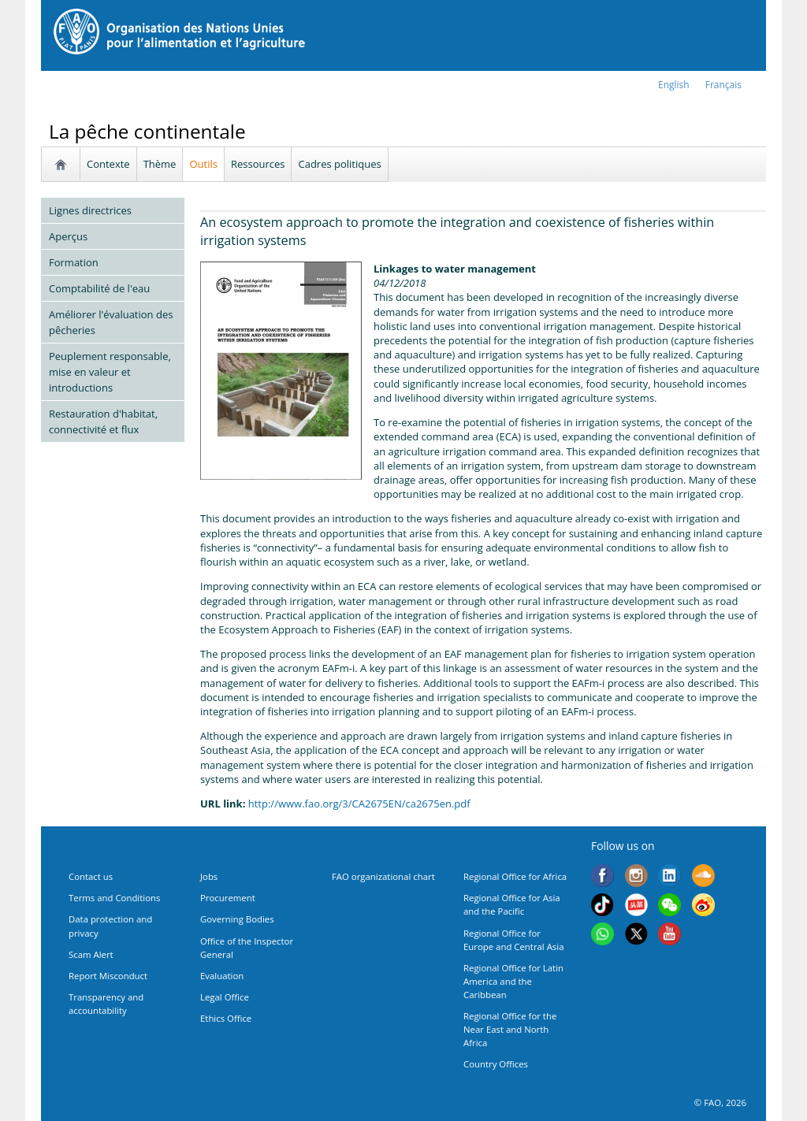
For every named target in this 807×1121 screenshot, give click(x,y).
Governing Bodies (237, 919)
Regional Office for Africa (515, 876)
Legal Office (224, 997)
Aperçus (68, 236)
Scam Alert (91, 954)
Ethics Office (225, 1018)
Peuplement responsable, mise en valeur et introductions (110, 372)
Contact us (91, 876)
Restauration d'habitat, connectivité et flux (103, 421)
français (723, 84)
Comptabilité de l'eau (99, 288)
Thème (160, 164)
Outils (203, 164)
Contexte (108, 164)
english (674, 84)
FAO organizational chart (383, 876)
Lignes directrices (90, 210)
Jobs (209, 876)
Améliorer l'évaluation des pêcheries (111, 322)
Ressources (258, 164)
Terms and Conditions (114, 898)
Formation (74, 262)
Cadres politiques (339, 164)
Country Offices (495, 1064)
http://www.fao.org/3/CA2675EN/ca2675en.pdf (359, 803)
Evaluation (222, 976)
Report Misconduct (108, 976)
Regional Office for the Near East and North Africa (509, 1029)
